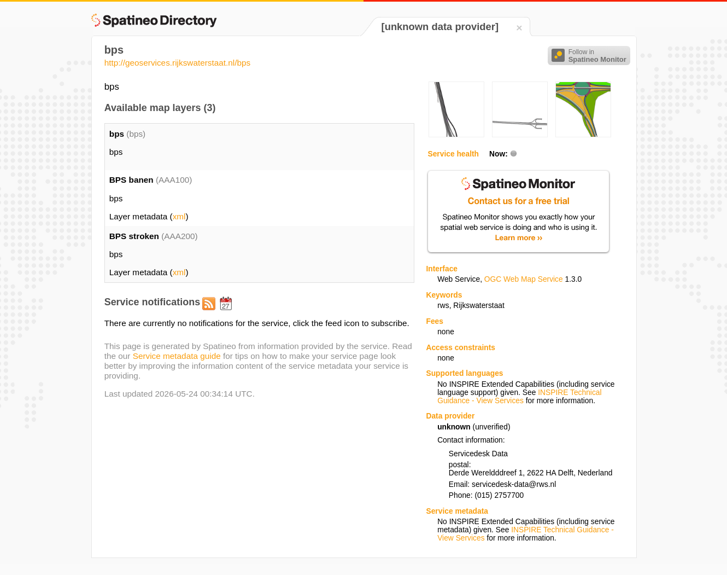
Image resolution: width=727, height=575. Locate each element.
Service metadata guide (177, 356)
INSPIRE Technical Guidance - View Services (519, 396)
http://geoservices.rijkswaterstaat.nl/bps (177, 62)
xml (179, 216)
